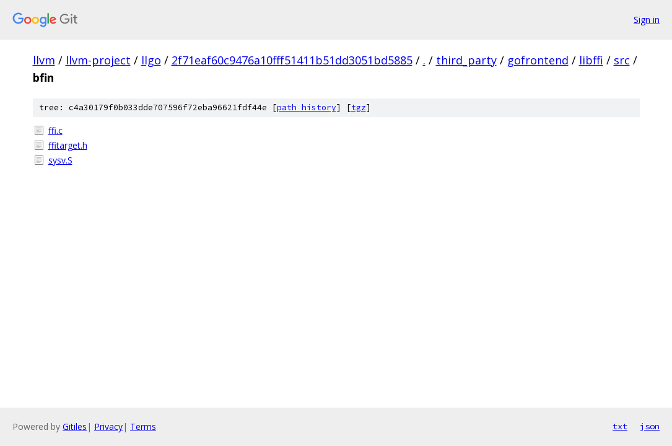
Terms (143, 426)
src (622, 60)
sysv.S (60, 160)
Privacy (108, 426)
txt (620, 426)
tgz (358, 107)
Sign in (647, 19)
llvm (44, 60)
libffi (591, 60)
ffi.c (55, 130)
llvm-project (98, 60)
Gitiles (75, 426)
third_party (466, 60)
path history (306, 107)
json (650, 426)
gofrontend (538, 60)
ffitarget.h (67, 145)
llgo (151, 60)
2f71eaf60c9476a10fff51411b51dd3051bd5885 (292, 60)
